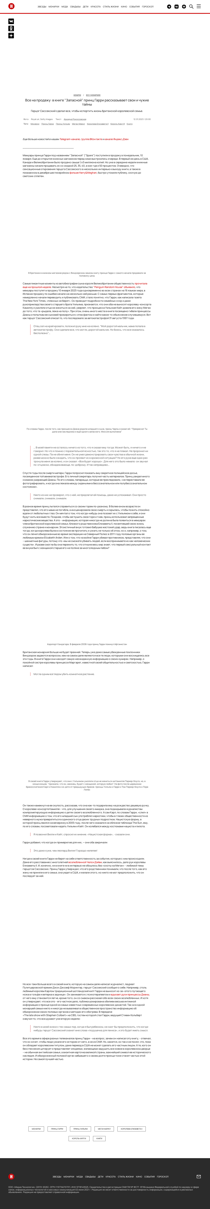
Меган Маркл (78, 123)
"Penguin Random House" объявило (114, 287)
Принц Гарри (47, 123)
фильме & (83, 172)
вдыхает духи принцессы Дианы (130, 994)
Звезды (42, 6)
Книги (130, 123)
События (134, 6)
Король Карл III (117, 123)
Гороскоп (148, 6)
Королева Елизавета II (97, 123)
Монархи (54, 6)
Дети (86, 6)
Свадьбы (75, 6)
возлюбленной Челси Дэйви (85, 862)
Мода (65, 6)
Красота (96, 6)
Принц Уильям (63, 123)
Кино (124, 6)
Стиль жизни (111, 6)
